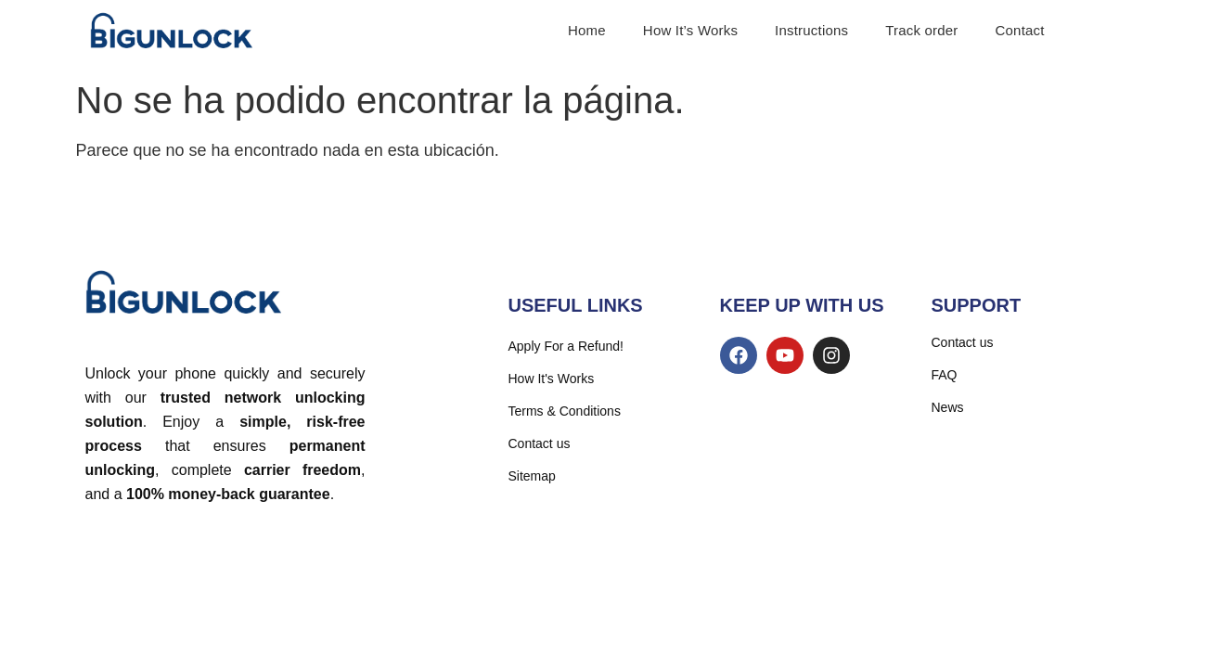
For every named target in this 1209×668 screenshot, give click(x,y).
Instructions (811, 30)
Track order (921, 30)
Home (587, 30)
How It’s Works (690, 30)
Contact (1020, 30)
